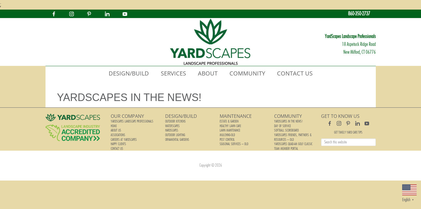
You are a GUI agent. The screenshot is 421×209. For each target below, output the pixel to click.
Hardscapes (171, 129)
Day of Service (282, 125)
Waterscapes (172, 125)
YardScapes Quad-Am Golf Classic (292, 141)
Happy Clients (118, 141)
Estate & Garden (229, 121)
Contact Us (117, 145)
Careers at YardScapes (123, 137)
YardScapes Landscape (210, 42)
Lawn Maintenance (230, 129)
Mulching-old (227, 133)
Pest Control (227, 137)
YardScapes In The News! (288, 121)
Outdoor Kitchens (175, 121)
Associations (118, 133)
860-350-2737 (359, 14)
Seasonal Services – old (233, 141)
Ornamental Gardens (177, 137)
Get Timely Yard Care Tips (348, 132)
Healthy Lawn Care (230, 125)
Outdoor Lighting (175, 133)
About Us (116, 129)
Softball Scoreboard (286, 129)
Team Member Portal (286, 145)
